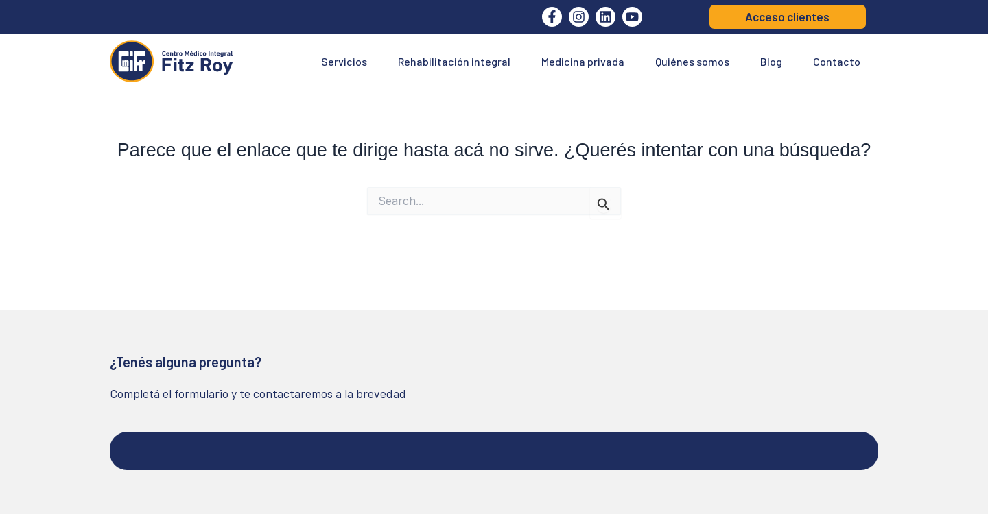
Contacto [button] (836, 61)
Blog (771, 61)
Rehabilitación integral (454, 61)
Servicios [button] (344, 61)
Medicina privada (582, 61)
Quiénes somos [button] (692, 61)
